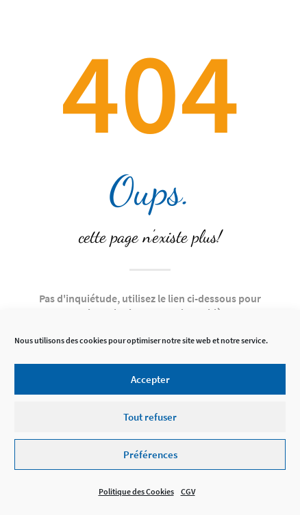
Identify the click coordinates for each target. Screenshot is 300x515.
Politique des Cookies (136, 496)
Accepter (150, 383)
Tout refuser (150, 420)
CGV (188, 496)
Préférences (150, 458)
